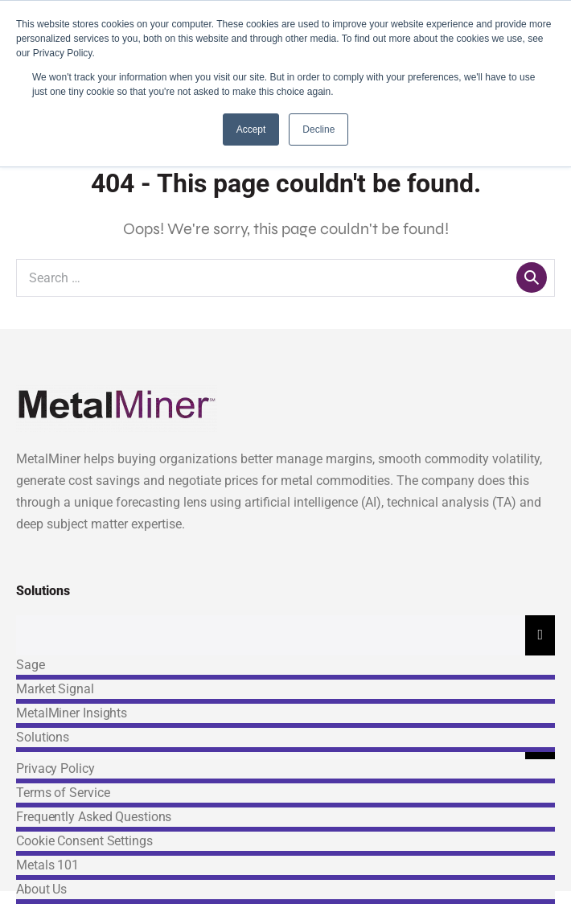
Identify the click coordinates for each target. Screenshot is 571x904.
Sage (30, 664)
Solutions (42, 737)
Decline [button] (318, 129)
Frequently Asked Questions (93, 816)
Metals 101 (47, 865)
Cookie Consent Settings (84, 841)
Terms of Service (62, 792)
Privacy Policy (55, 768)
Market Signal (55, 688)
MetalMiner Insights (71, 713)
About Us (41, 889)
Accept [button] (251, 129)
